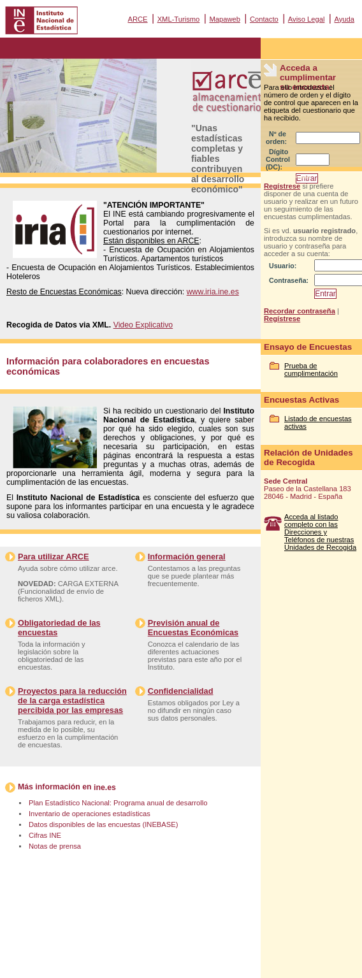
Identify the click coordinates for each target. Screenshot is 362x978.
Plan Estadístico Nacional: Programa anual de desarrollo (118, 803)
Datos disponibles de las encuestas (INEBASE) (103, 824)
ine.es (105, 787)
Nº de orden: (276, 137)
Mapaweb (224, 19)
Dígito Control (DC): (278, 159)
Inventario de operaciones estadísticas (89, 813)
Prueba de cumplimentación (311, 369)
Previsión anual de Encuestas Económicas (193, 627)
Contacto (264, 19)
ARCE (137, 19)
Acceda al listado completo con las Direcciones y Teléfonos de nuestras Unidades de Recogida (320, 532)
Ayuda (344, 19)
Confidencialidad (181, 691)
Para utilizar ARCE (53, 556)
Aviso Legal (306, 19)
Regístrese (282, 186)
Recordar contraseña (299, 311)
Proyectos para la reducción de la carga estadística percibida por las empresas (72, 700)
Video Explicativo (143, 324)
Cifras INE (45, 835)
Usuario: (282, 266)
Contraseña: (288, 280)
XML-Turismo (178, 19)
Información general (187, 556)
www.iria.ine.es (213, 291)
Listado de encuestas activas (318, 422)
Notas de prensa (55, 846)
